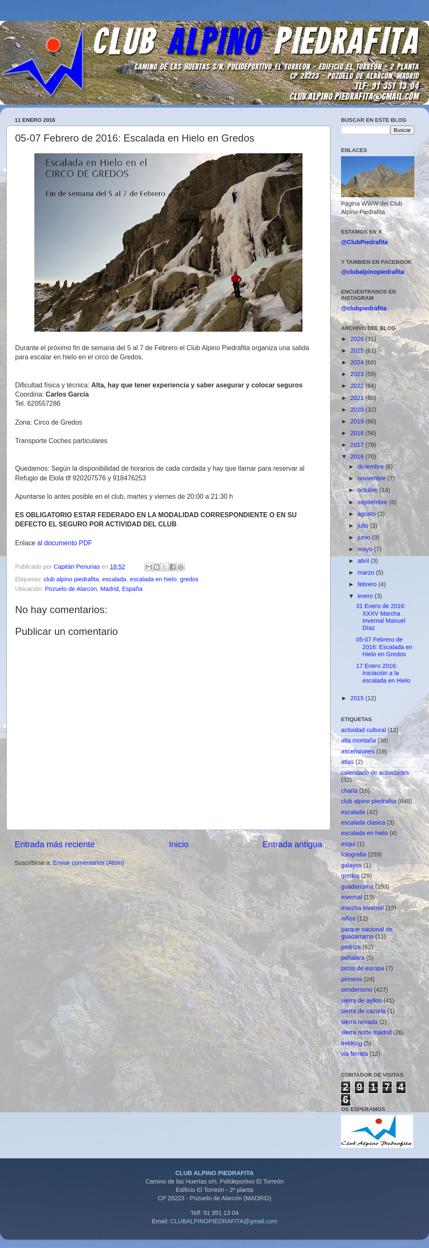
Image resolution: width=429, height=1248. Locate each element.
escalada (114, 579)
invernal (351, 897)
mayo (366, 549)
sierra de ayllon (361, 1000)
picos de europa (362, 968)
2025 (357, 350)
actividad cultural (363, 730)
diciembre (371, 466)
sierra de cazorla (363, 1011)
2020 (357, 409)
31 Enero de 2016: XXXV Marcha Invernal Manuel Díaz (381, 617)
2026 (357, 338)
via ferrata (354, 1053)
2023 (357, 374)
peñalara (352, 957)
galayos (351, 865)
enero (366, 596)
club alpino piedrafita (71, 579)
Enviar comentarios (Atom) (88, 862)
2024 (357, 362)
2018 (357, 433)
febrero (368, 584)
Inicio (179, 844)
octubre (369, 490)
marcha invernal (362, 908)
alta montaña (358, 740)
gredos (189, 579)
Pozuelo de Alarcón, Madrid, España (93, 588)
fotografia (353, 854)
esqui (348, 844)
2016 (357, 456)
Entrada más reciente (55, 844)
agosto (367, 514)
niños (348, 918)
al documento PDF (64, 543)
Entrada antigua (292, 844)
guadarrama (357, 886)
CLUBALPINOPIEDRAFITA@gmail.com (223, 1221)
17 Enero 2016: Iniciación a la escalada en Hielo (383, 673)
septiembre (373, 502)
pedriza (351, 947)
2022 (357, 385)
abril (364, 560)
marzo (367, 572)
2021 (357, 398)
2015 (357, 698)
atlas (347, 761)
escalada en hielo (153, 579)
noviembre (373, 478)
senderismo (356, 989)
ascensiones (358, 751)
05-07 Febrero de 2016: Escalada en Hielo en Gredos (384, 647)
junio (365, 537)
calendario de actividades (375, 772)
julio (364, 525)
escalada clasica (363, 822)
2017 (357, 444)
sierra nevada (359, 1022)
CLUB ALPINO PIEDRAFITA (214, 1173)
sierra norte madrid (366, 1032)
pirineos (351, 979)
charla (349, 790)
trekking (351, 1043)
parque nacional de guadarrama (366, 933)
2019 (357, 421)
